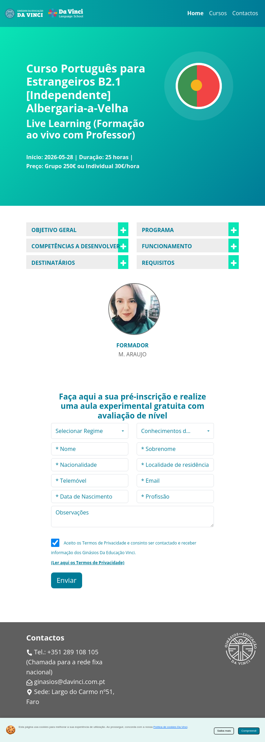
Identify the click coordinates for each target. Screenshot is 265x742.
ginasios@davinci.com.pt (69, 681)
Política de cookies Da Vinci (170, 727)
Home (195, 13)
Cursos (218, 13)
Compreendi (248, 730)
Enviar (67, 580)
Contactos (245, 13)
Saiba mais (224, 730)
